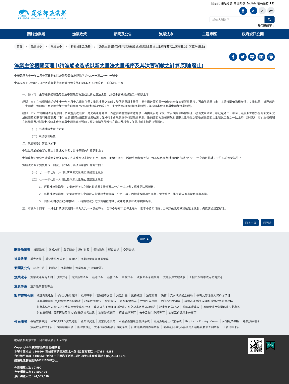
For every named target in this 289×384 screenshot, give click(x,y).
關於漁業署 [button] (36, 33)
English (251, 3)
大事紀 (73, 259)
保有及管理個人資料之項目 (213, 295)
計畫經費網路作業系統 (145, 327)
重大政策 (36, 259)
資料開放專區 (128, 301)
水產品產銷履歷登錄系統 (134, 321)
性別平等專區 (148, 301)
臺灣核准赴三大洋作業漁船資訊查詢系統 (102, 327)
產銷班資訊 (88, 321)
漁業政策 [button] (79, 33)
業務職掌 (99, 249)
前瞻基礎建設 (191, 307)
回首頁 (215, 3)
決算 (164, 295)
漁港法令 (97, 277)
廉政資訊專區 (127, 312)
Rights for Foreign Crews (202, 321)
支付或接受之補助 (181, 295)
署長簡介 (69, 249)
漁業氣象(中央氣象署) (89, 268)
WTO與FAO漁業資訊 (64, 321)
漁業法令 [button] (166, 33)
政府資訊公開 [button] (253, 33)
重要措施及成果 (55, 259)
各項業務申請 (38, 321)
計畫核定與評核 (169, 307)
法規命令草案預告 (148, 277)
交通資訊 (128, 249)
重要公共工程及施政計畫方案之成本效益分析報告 (125, 307)
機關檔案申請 (65, 327)
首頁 (19, 46)
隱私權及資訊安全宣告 (54, 340)
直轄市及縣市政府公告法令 (206, 277)
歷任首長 (84, 249)
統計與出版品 (45, 295)
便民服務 (20, 321)
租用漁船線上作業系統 (168, 321)
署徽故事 (54, 249)
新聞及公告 (22, 268)
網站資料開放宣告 (25, 340)
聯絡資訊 (113, 249)
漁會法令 (112, 277)
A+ (271, 10)
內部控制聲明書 (171, 301)
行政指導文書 (104, 295)
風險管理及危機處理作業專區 (221, 307)
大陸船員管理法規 (174, 277)
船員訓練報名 (251, 321)
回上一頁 (250, 223)
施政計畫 (121, 295)
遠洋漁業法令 (79, 277)
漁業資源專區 (106, 312)
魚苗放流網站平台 (41, 327)
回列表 (267, 223)
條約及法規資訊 (67, 295)
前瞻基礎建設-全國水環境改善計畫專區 (208, 301)
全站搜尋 (270, 19)
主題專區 (20, 286)
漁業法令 (36, 46)
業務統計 (136, 295)
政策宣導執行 (92, 301)
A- (253, 10)
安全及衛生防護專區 (152, 312)
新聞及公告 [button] (123, 33)
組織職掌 (86, 295)
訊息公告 (39, 268)
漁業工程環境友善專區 (182, 312)
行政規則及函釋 (81, 46)
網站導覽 (226, 3)
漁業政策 (20, 258)
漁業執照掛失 (106, 321)
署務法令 (127, 277)
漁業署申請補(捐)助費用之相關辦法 (59, 301)
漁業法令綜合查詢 (41, 277)
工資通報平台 (231, 327)
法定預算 (151, 295)
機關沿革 (39, 249)
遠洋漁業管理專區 (41, 286)
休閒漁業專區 (230, 321)
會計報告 (110, 301)
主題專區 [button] (209, 33)
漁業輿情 (66, 268)
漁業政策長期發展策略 (95, 259)
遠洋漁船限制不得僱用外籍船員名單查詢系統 (191, 327)
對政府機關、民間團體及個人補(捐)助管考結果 (66, 312)
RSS (272, 3)
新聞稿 (53, 268)
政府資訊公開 (24, 295)
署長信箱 (263, 3)
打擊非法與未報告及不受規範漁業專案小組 (63, 307)
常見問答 (239, 3)
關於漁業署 (22, 249)
